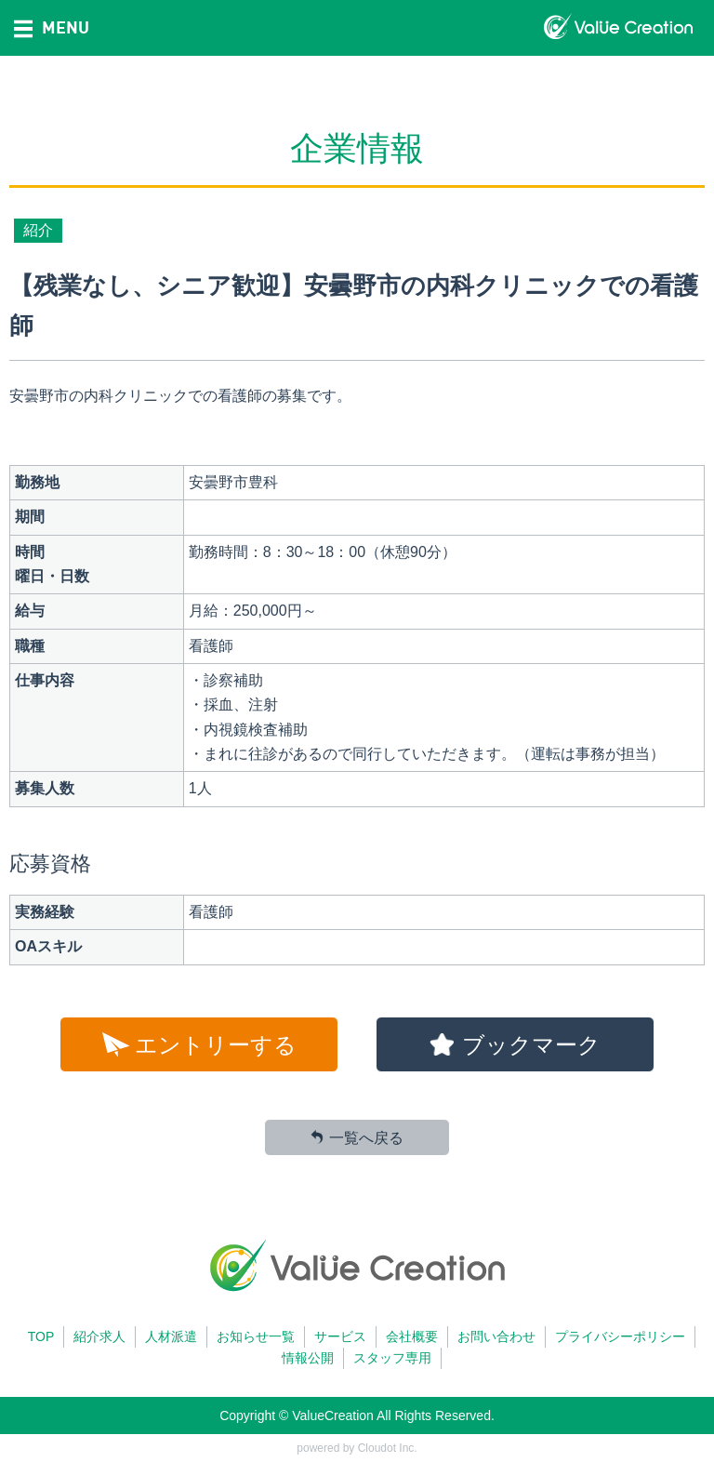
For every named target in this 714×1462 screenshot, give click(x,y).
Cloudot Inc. (387, 1448)
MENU (51, 27)
